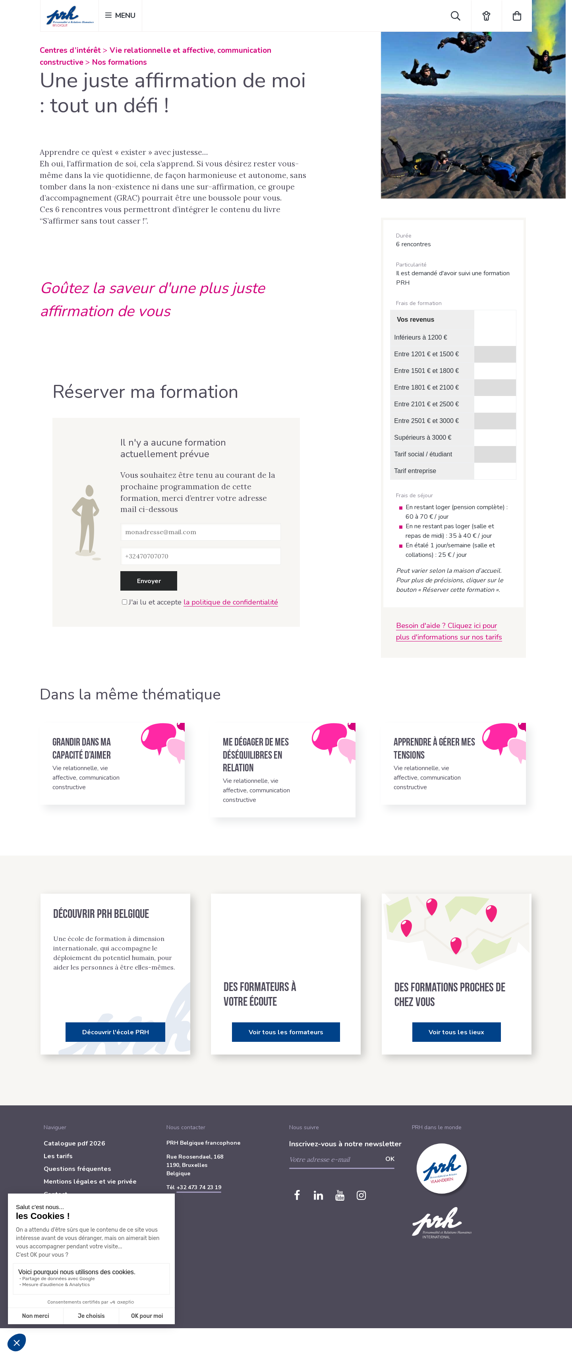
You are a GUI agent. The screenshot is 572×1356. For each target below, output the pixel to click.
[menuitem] (102, 1145)
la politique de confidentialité (231, 602)
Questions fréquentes (77, 1169)
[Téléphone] (200, 555)
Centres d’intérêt (70, 50)
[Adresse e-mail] (200, 532)
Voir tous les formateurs (286, 1032)
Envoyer (149, 581)
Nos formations (119, 62)
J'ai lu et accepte (200, 602)
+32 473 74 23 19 (198, 1187)
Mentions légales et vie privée (90, 1181)
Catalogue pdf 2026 (74, 1143)
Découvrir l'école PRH (115, 1032)
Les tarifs (58, 1156)
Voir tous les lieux (456, 1032)
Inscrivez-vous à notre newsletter (345, 1144)
